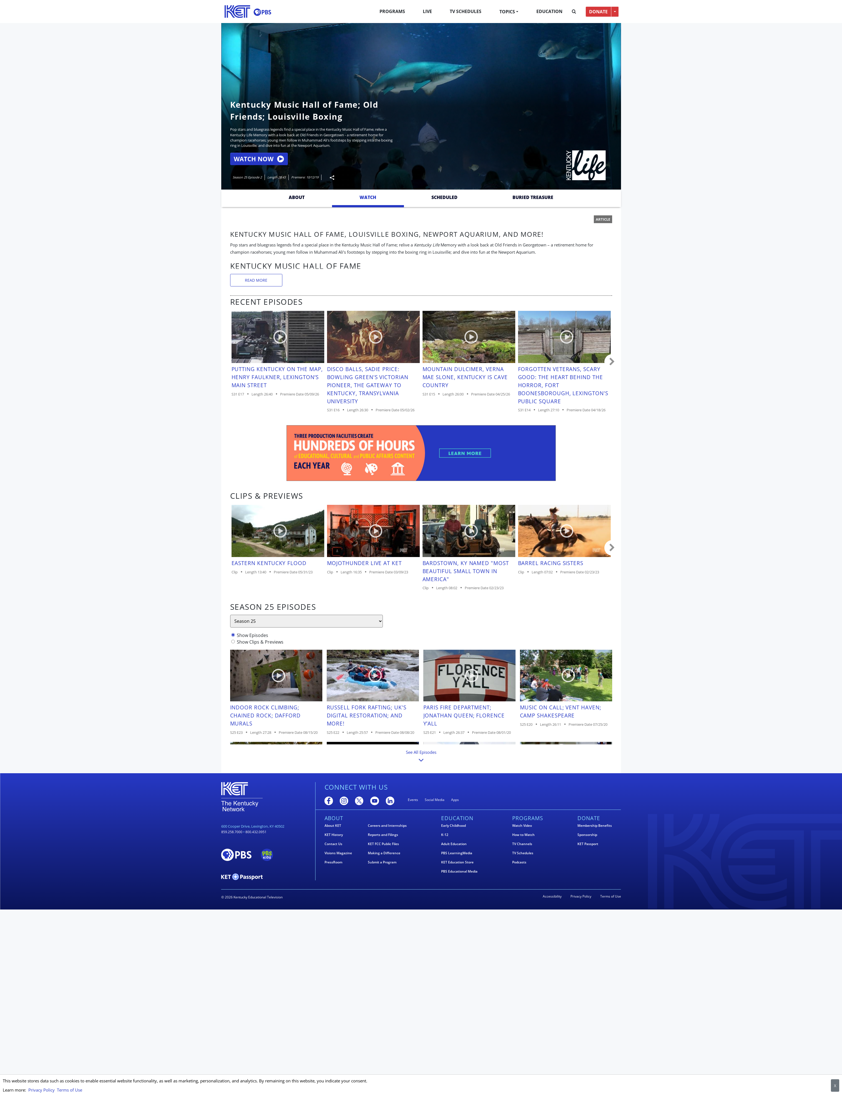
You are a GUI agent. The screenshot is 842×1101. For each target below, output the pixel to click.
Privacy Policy (580, 896)
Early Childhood (453, 825)
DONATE (598, 12)
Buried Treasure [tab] (532, 197)
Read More (256, 280)
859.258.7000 (231, 832)
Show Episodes (252, 635)
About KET (333, 825)
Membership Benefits (594, 825)
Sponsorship (587, 835)
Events (413, 799)
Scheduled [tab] (444, 197)
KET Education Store (457, 862)
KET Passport (587, 844)
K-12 (444, 835)
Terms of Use (610, 896)
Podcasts (519, 862)
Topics (507, 12)
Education (549, 11)
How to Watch (523, 835)
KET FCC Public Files (383, 844)
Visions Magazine (338, 853)
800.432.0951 (256, 832)
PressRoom (333, 862)
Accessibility (552, 896)
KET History (334, 835)
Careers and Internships (387, 825)
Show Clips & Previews (260, 642)
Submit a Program (382, 862)
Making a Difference (384, 853)
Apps (455, 799)
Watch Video (522, 825)
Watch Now (259, 159)
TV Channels (522, 844)
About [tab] (297, 197)
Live (427, 11)
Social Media (434, 799)
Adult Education (454, 844)
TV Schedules (465, 11)
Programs (392, 11)
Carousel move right (612, 362)
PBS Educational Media (459, 871)
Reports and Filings (383, 835)
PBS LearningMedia (456, 853)
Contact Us (333, 844)
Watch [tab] (368, 197)
